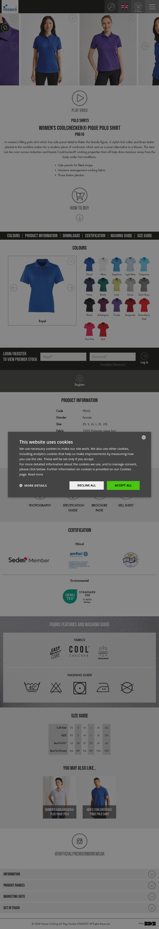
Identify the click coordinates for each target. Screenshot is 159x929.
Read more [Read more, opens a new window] (36, 474)
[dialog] (79, 464)
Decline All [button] (85, 485)
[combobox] (144, 437)
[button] (33, 485)
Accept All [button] (123, 485)
